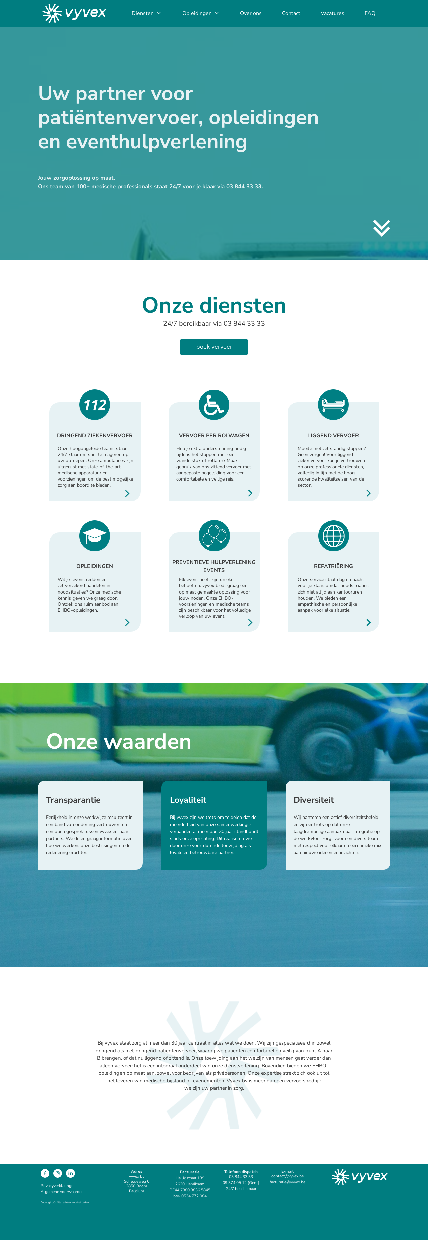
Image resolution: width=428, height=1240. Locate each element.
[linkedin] (70, 1173)
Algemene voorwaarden (62, 1191)
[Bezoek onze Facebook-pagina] (45, 1173)
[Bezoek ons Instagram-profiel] (57, 1173)
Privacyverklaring (56, 1185)
